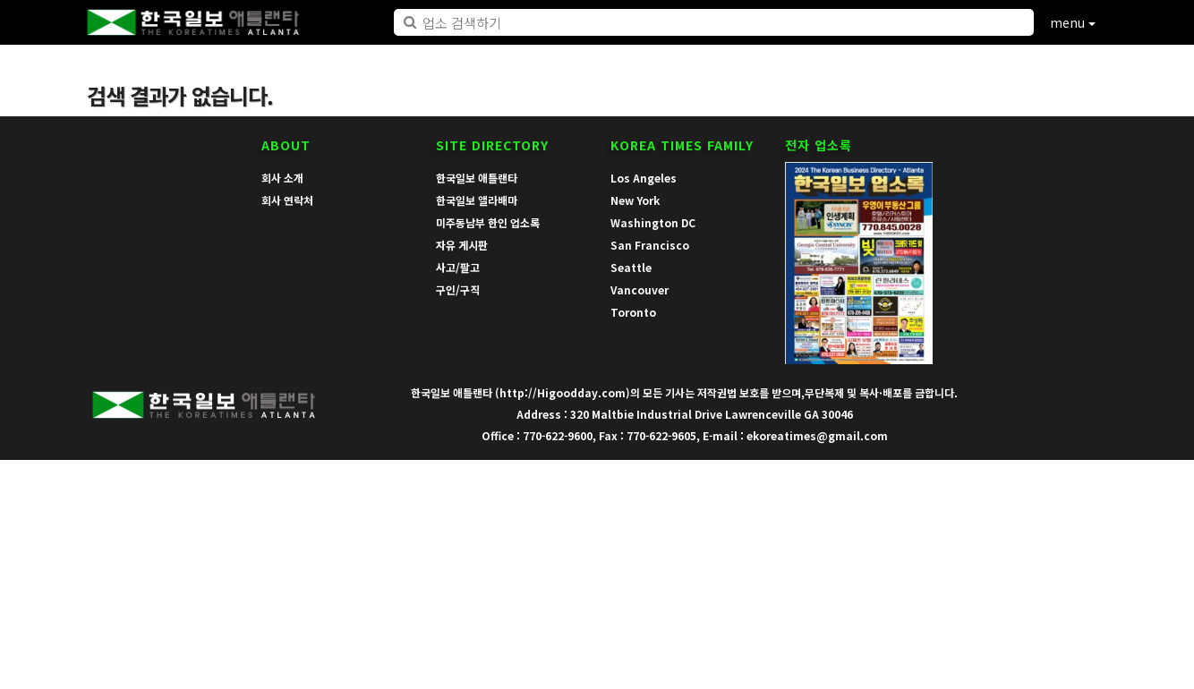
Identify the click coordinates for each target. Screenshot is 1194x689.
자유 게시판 (462, 244)
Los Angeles (643, 177)
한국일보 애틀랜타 (476, 177)
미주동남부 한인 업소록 (488, 222)
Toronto (633, 311)
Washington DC (652, 222)
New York (635, 200)
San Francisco (649, 244)
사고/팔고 (458, 267)
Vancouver (639, 289)
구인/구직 (458, 289)
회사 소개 (282, 177)
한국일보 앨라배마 (476, 200)
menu (1073, 22)
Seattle (631, 267)
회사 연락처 (287, 200)
